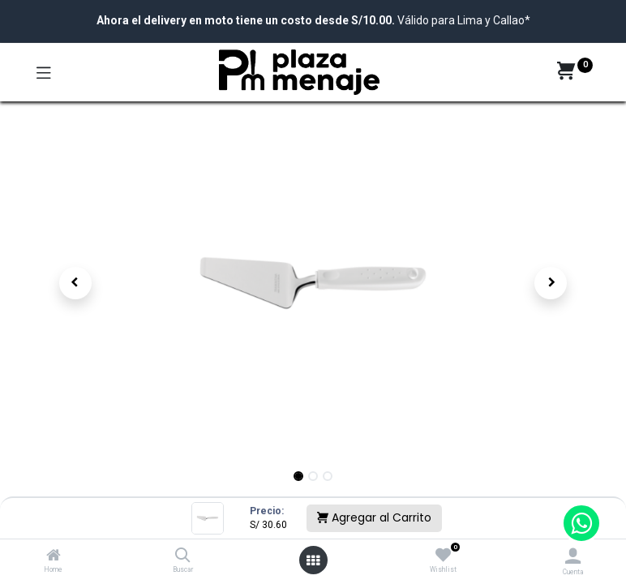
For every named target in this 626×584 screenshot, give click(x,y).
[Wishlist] (443, 555)
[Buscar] (183, 556)
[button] (75, 283)
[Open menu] (313, 560)
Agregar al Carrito (374, 517)
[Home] (53, 556)
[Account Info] (573, 556)
